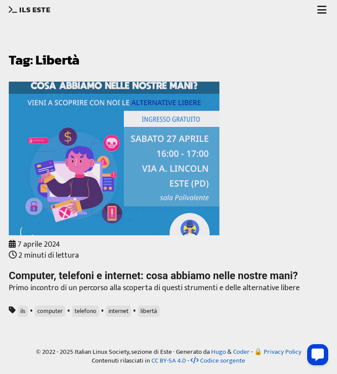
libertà (148, 311)
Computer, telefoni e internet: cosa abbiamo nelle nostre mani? (153, 276)
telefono (86, 311)
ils (22, 311)
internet (118, 311)
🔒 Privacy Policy (277, 351)
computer (50, 311)
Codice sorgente (217, 360)
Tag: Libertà (44, 60)
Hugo (218, 351)
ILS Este (30, 9)
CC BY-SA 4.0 (168, 360)
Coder (241, 351)
